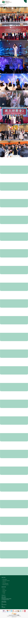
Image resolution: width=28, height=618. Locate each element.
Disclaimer (4, 591)
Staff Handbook (5, 579)
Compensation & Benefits (6, 580)
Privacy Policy (4, 590)
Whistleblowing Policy (5, 584)
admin (2, 6)
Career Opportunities (5, 583)
